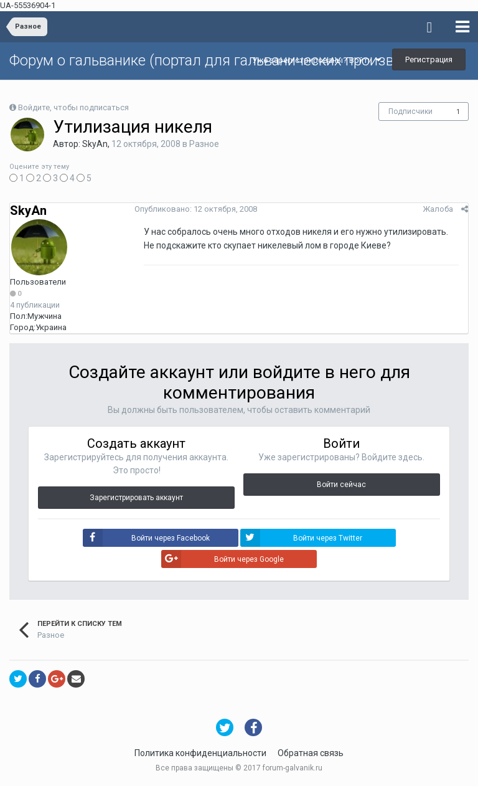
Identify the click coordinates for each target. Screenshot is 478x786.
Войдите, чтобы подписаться (73, 107)
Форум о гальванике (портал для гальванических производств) (223, 60)
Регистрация (428, 59)
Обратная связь (311, 753)
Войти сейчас (341, 484)
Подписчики (410, 111)
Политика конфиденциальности (200, 753)
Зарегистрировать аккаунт (136, 497)
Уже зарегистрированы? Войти (316, 60)
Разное (204, 144)
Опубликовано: (195, 209)
